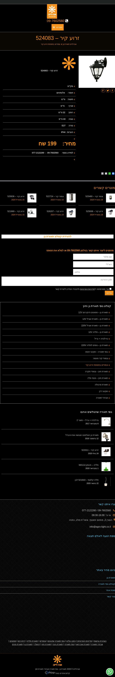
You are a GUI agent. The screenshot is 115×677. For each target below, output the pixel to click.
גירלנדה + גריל (101, 338)
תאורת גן (111, 577)
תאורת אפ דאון (82, 644)
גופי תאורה (69, 644)
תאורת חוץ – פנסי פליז (98, 378)
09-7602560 (57, 21)
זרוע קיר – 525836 (15, 196)
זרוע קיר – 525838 (94, 211)
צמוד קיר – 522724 (55, 196)
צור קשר (111, 596)
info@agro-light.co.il (100, 526)
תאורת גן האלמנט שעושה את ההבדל (82, 435)
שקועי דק (103, 391)
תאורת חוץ (46, 644)
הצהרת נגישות (100, 641)
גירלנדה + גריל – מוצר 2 (88, 420)
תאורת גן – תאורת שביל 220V (94, 325)
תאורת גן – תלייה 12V (98, 332)
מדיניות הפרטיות (87, 289)
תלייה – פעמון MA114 (89, 465)
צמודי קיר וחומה (100, 358)
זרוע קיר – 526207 (55, 211)
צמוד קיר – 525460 (94, 196)
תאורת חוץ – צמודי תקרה (96, 371)
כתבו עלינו (71, 641)
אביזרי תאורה (102, 398)
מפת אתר (110, 590)
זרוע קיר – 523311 (90, 450)
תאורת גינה (58, 644)
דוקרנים (21, 641)
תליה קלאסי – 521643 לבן (87, 480)
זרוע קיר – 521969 (15, 211)
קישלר (37, 644)
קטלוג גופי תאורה (106, 584)
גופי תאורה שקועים (56, 641)
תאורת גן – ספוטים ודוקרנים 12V (93, 312)
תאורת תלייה (32, 641)
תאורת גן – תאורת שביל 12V (95, 319)
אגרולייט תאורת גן (70, 44)
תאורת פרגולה (101, 384)
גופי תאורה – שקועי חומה (96, 352)
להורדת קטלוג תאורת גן (57, 236)
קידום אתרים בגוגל (62, 673)
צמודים (43, 641)
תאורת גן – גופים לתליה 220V (94, 345)
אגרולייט (76, 669)
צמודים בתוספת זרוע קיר (50, 44)
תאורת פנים (17, 644)
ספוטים (13, 641)
